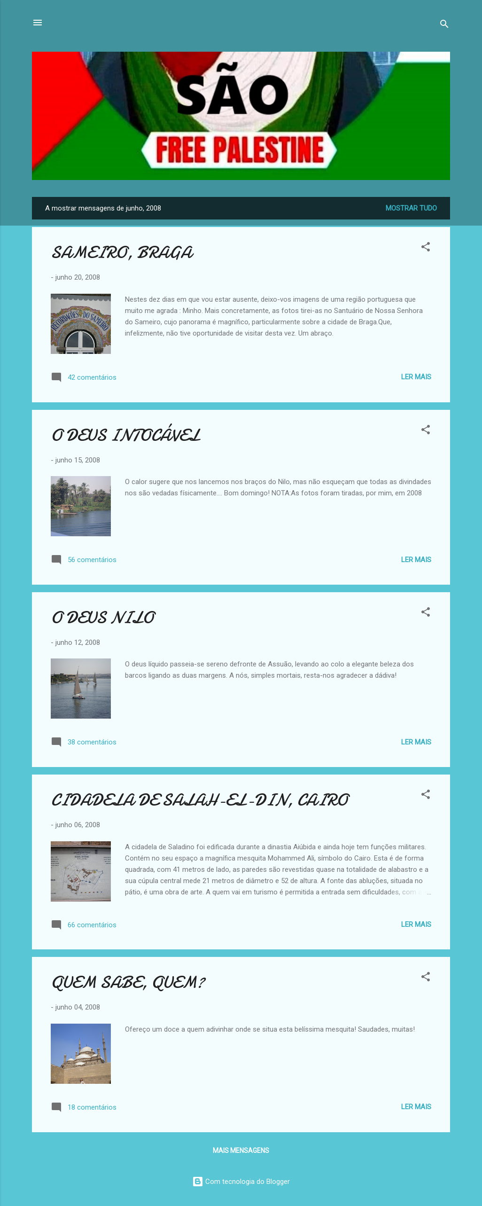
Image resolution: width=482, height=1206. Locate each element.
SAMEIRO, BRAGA (121, 252)
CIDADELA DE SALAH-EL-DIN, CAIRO (199, 800)
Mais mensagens (241, 1150)
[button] (425, 248)
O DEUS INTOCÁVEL (125, 435)
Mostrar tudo (411, 208)
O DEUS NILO (102, 617)
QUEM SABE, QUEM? (127, 982)
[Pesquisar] (444, 25)
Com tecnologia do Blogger (241, 1181)
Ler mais (416, 377)
